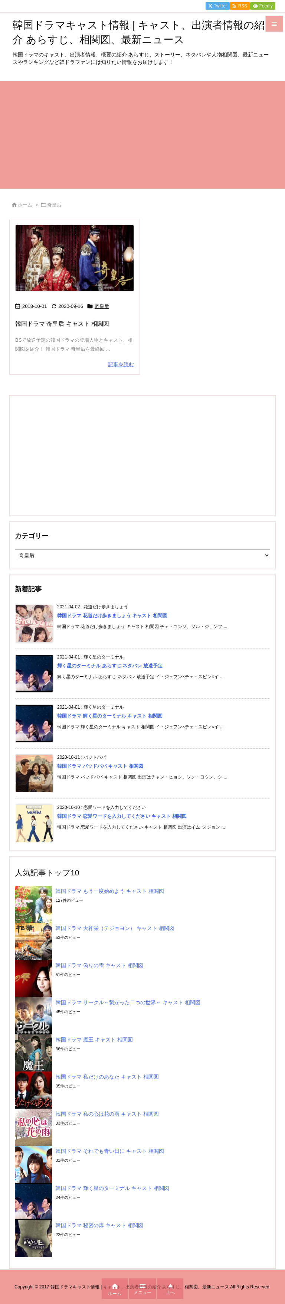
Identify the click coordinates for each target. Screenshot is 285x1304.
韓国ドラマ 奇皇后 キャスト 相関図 (62, 324)
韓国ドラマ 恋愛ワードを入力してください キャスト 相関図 (122, 816)
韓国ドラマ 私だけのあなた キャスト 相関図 (107, 1077)
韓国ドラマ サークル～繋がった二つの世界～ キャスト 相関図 (128, 1002)
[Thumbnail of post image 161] (74, 258)
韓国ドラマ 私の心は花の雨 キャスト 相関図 (107, 1114)
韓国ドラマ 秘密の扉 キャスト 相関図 (99, 1225)
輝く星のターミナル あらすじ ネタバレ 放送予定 (110, 666)
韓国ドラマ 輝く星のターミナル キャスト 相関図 (110, 716)
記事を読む (121, 364)
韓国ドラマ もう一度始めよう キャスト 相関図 (110, 891)
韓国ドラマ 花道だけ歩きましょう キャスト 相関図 (112, 615)
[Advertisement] (142, 133)
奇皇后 (102, 306)
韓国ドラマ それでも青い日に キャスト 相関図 (110, 1151)
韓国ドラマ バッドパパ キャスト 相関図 (100, 766)
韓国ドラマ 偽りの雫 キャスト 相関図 (99, 965)
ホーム (25, 205)
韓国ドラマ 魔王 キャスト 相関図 (94, 1040)
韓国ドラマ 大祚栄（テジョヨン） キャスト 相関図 (115, 928)
